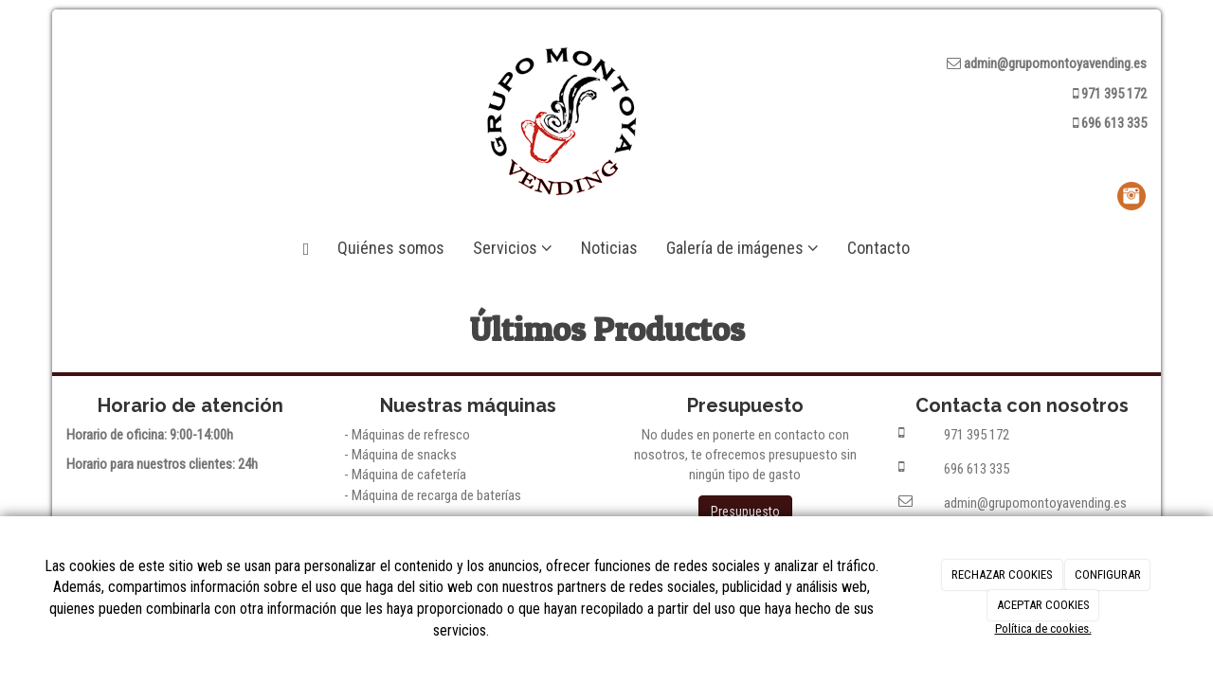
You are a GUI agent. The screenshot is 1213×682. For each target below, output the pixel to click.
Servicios (512, 248)
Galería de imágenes (742, 248)
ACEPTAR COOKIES (1043, 605)
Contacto (878, 248)
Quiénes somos (390, 248)
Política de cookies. (1043, 628)
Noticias (609, 248)
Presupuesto (745, 511)
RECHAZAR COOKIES (1002, 574)
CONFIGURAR (1108, 574)
